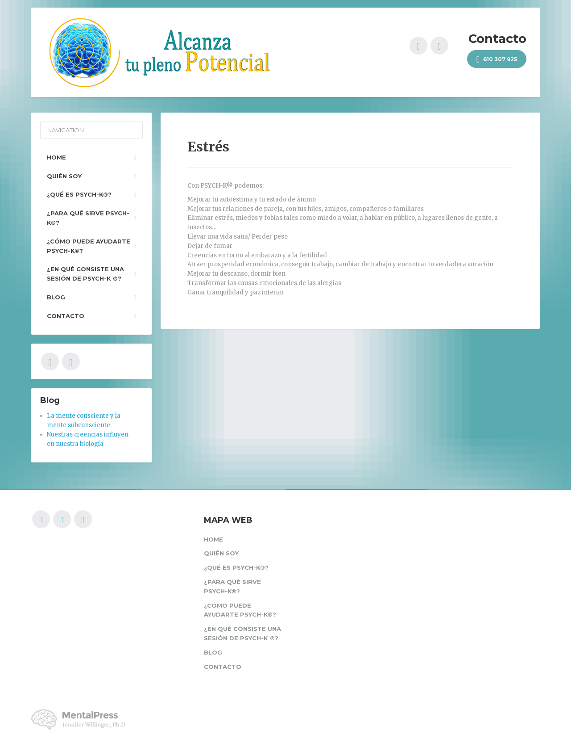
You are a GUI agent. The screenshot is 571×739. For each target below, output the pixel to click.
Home (56, 157)
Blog (56, 297)
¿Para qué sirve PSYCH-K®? (88, 218)
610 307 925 (496, 59)
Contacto (65, 315)
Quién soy (64, 176)
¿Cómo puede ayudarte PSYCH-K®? (88, 246)
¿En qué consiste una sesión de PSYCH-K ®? (85, 273)
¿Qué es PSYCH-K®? (79, 194)
